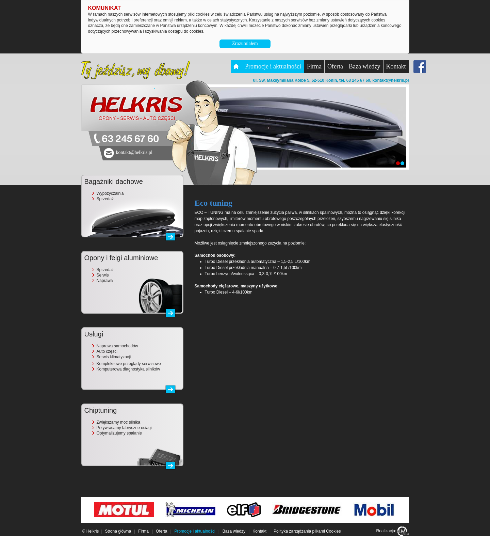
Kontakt (396, 66)
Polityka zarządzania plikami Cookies (307, 531)
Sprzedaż (105, 198)
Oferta (335, 66)
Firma (314, 66)
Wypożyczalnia (110, 193)
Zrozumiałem (245, 43)
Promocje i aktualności (273, 66)
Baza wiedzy (364, 66)
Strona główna (118, 531)
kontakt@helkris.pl (390, 80)
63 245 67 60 (130, 139)
